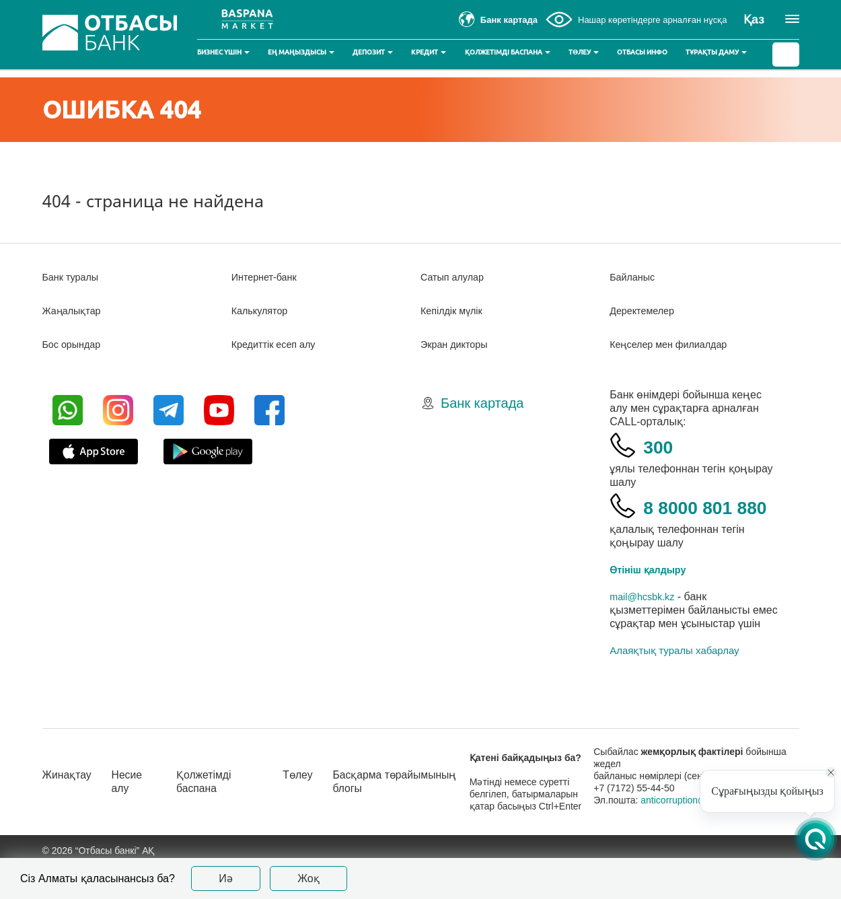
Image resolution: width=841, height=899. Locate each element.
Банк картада (482, 403)
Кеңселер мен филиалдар (675, 344)
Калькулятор (263, 310)
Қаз (753, 19)
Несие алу (135, 815)
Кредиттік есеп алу (278, 344)
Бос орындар (75, 344)
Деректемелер (646, 310)
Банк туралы (74, 277)
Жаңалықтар (75, 310)
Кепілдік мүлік (455, 310)
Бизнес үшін (223, 52)
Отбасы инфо (642, 52)
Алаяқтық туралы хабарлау (674, 684)
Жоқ (308, 878)
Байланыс (635, 277)
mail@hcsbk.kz (646, 630)
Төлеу (584, 52)
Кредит (428, 52)
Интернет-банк (268, 277)
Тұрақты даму (716, 52)
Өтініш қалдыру (653, 603)
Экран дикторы (457, 344)
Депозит (373, 52)
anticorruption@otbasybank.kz (717, 833)
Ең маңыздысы (301, 52)
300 (662, 445)
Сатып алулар (455, 277)
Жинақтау (70, 808)
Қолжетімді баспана (507, 52)
